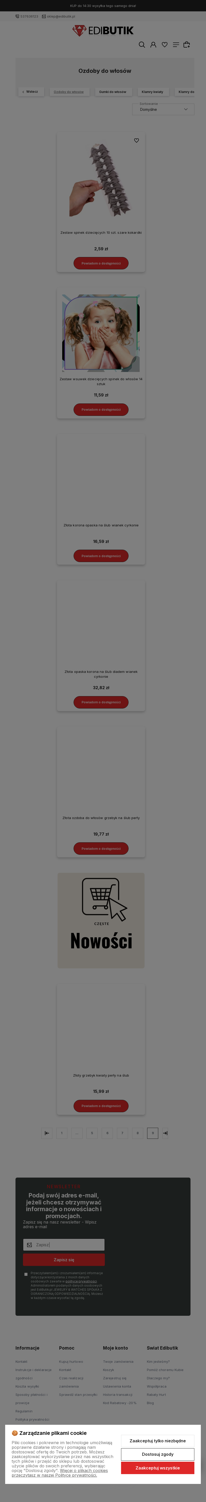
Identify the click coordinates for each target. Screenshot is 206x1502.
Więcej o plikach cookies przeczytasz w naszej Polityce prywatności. (60, 1473)
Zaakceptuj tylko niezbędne (158, 1440)
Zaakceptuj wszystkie (158, 1467)
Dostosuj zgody (157, 1454)
